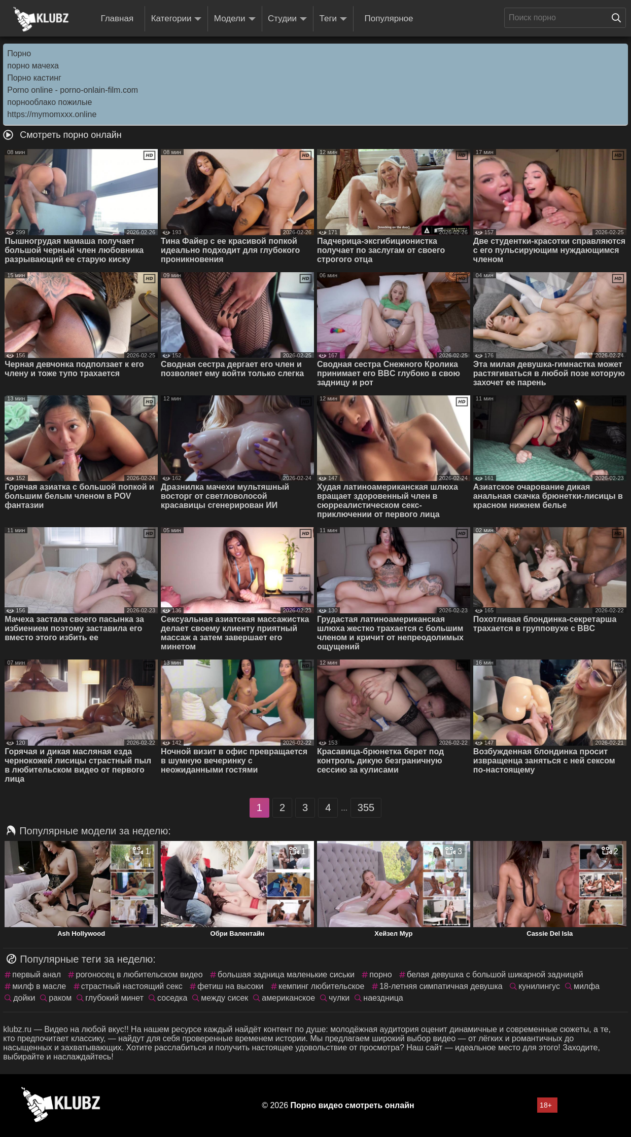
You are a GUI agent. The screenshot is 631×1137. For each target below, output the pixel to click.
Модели (235, 19)
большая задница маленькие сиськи (286, 974)
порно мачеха (33, 65)
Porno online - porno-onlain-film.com (72, 90)
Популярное (389, 18)
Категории (176, 19)
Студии (287, 19)
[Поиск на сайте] (619, 18)
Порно (19, 53)
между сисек (224, 998)
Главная (116, 18)
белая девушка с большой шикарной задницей (495, 974)
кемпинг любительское (321, 986)
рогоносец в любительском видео (139, 974)
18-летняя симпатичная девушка (441, 986)
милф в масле (39, 986)
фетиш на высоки (230, 986)
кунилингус (539, 986)
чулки (339, 998)
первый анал (36, 974)
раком (60, 998)
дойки (24, 998)
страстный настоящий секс (132, 986)
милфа (587, 986)
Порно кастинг (34, 78)
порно (380, 974)
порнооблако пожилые (49, 102)
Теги (333, 19)
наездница (383, 998)
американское (288, 998)
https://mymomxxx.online (51, 114)
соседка (172, 998)
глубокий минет (114, 998)
